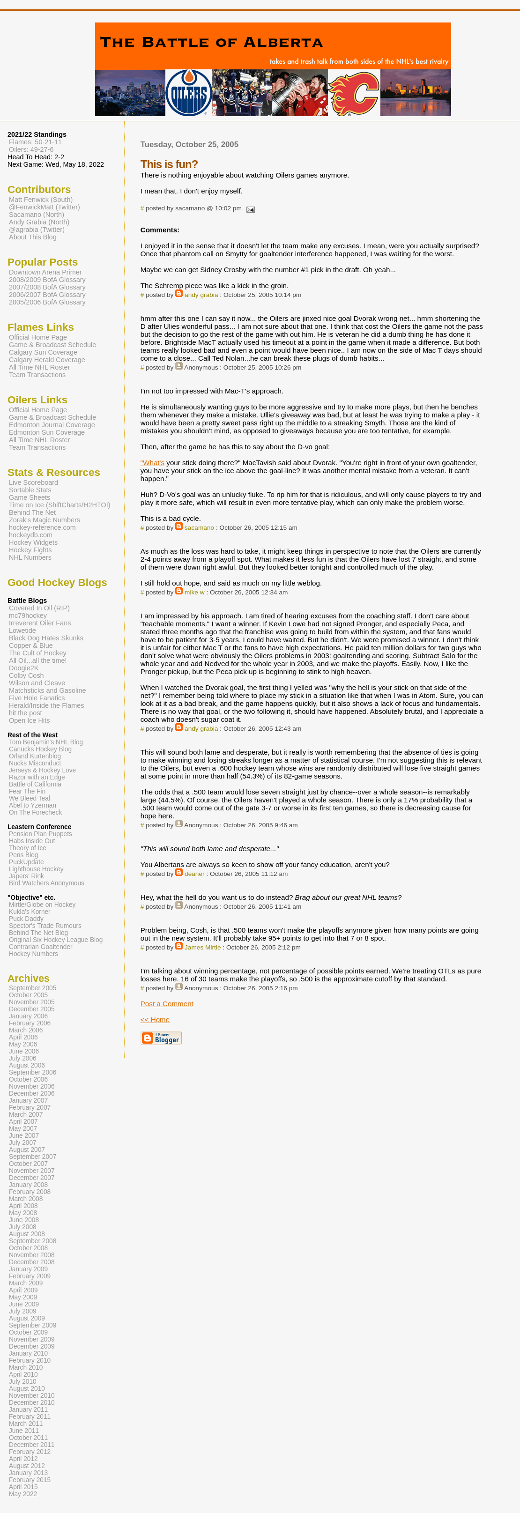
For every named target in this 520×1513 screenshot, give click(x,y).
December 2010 (32, 1402)
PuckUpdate (26, 862)
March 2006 (26, 1030)
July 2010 (23, 1381)
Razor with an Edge (37, 777)
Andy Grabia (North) (39, 222)
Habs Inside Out (32, 841)
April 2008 (23, 1205)
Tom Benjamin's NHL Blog (46, 742)
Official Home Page (38, 337)
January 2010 (28, 1353)
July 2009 (23, 1311)
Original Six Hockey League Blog (56, 939)
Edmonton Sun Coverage (47, 432)
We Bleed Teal (29, 798)
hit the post (25, 713)
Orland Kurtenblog (35, 756)
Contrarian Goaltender (41, 946)
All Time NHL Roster (39, 367)
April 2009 (23, 1290)
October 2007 (28, 1163)
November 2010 (32, 1395)
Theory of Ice (27, 848)
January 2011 (28, 1409)
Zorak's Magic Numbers (44, 520)
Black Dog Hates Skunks (46, 638)
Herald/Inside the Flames (46, 705)
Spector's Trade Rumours (45, 925)
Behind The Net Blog (38, 932)
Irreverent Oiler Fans (40, 623)
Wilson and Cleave (37, 683)
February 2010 (30, 1360)
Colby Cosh (26, 675)
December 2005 (32, 1009)
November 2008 (32, 1255)
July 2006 (23, 1058)
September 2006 (32, 1072)
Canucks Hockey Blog (40, 749)
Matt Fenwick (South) (41, 199)
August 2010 (27, 1388)
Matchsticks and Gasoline (47, 690)
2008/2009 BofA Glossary (47, 279)
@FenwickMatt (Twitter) (44, 207)
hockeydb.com (30, 535)
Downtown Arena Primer (45, 272)
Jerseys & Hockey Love (42, 770)
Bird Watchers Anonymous (46, 883)
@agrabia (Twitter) (37, 229)
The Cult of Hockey (38, 653)
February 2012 (30, 1451)
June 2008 (24, 1220)
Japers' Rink (26, 876)
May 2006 (23, 1044)
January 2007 (28, 1100)
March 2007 (26, 1114)
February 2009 (30, 1276)
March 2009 (26, 1283)
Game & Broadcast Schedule (52, 345)
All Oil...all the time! (38, 660)
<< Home (155, 1020)
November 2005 (32, 1002)
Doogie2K (23, 668)
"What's (152, 463)
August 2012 (27, 1465)
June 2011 (24, 1430)
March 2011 (26, 1423)
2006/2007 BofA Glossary (47, 294)
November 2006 (32, 1086)
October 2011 (28, 1437)
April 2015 (23, 1487)
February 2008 (30, 1191)
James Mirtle (203, 947)
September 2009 (32, 1325)
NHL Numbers (30, 557)
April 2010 (23, 1374)
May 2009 (23, 1297)
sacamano (199, 527)
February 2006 (30, 1023)
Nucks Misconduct (35, 763)
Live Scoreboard (33, 482)
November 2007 (32, 1170)
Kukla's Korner (30, 911)
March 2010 (26, 1367)
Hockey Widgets (33, 542)
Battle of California (35, 784)
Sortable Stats (30, 490)
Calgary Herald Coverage (47, 359)
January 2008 (28, 1184)
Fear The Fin (27, 791)
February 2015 (30, 1479)
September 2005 (32, 988)
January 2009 (28, 1269)
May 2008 (23, 1212)
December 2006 (32, 1093)
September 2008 (32, 1241)
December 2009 (32, 1346)
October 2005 (28, 995)
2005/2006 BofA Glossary (47, 302)
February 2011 (30, 1416)
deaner (195, 873)
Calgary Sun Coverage (43, 352)
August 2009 (27, 1318)
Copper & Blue (31, 645)
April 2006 (23, 1037)
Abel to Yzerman (32, 805)
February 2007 (30, 1107)
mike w (195, 592)
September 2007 (32, 1156)
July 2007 (23, 1142)
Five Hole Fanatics (37, 698)
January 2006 (28, 1016)
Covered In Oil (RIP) (39, 608)
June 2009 (24, 1304)
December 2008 (32, 1262)
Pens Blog (23, 855)
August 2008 (27, 1234)
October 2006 (28, 1079)
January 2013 (28, 1472)
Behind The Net (32, 512)
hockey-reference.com (42, 527)
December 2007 (32, 1177)
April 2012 (23, 1458)
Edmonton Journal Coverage (52, 425)
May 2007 (23, 1128)
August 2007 (27, 1149)
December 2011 (32, 1444)
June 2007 (24, 1135)
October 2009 (28, 1332)
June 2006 (24, 1051)
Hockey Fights (30, 550)
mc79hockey (28, 615)
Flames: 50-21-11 (35, 142)
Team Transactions (37, 374)
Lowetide (22, 630)
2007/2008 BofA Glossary (47, 287)
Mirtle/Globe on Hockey (42, 904)
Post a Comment (167, 1004)
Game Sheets (29, 497)
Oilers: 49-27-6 (31, 149)
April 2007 (23, 1121)
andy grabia (201, 294)
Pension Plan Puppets (40, 834)
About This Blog (33, 237)
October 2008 (28, 1248)
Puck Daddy (26, 918)
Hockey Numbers (33, 953)
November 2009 (32, 1339)
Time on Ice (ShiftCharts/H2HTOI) (60, 505)
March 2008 (26, 1198)
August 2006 (27, 1065)
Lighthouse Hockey (36, 869)
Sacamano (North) (36, 214)
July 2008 (23, 1227)
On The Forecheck (35, 812)
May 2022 (23, 1494)
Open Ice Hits (29, 720)
